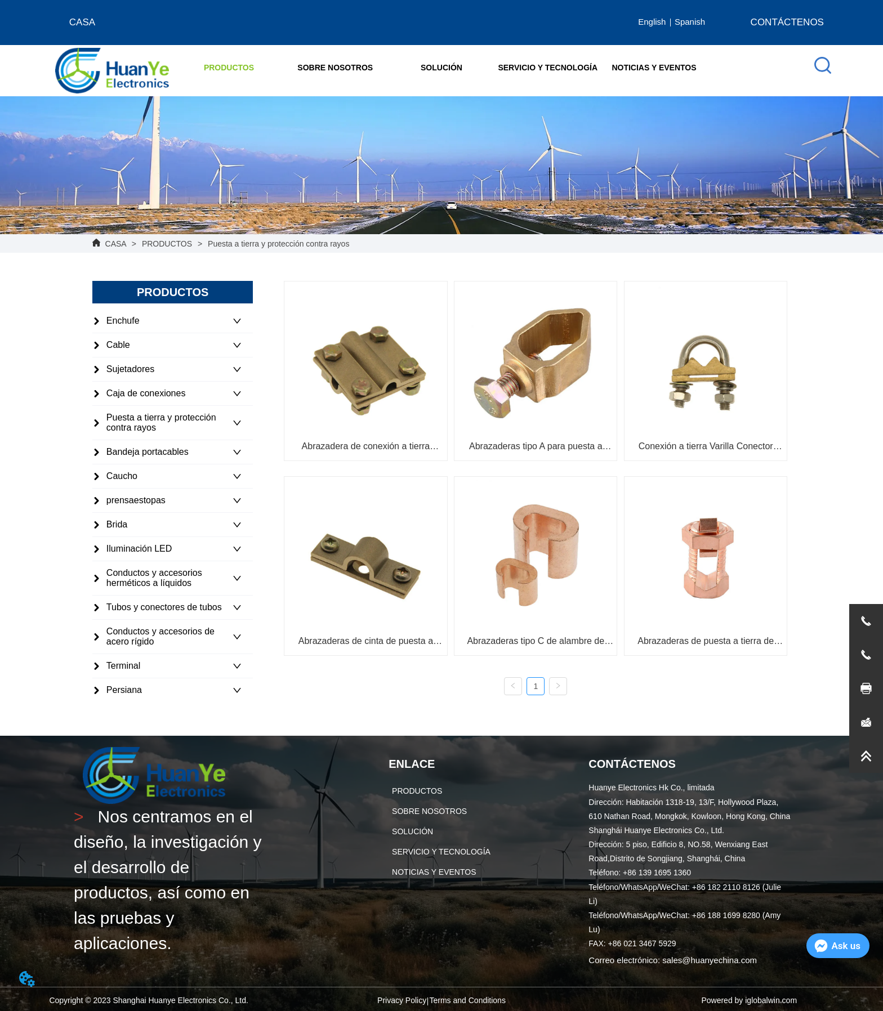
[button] (229, 67)
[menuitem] (229, 67)
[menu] (441, 67)
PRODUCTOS (167, 243)
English (652, 21)
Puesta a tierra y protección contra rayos (277, 243)
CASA (115, 243)
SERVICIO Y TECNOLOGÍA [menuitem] (548, 67)
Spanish (690, 21)
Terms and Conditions (467, 1000)
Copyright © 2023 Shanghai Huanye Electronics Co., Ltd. (148, 1000)
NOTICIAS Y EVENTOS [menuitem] (654, 67)
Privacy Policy (401, 1000)
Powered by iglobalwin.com (749, 1000)
